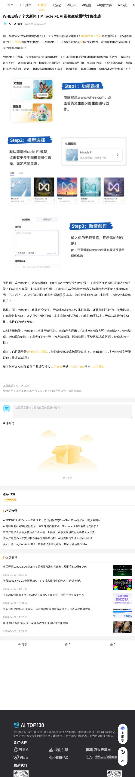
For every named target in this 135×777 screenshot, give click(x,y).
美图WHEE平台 (91, 36)
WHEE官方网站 (37, 351)
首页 (11, 5)
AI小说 (122, 5)
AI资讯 (41, 5)
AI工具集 (25, 5)
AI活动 (56, 5)
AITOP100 (77, 366)
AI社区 (71, 5)
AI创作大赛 (104, 5)
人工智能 (15, 42)
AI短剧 (86, 5)
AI (81, 42)
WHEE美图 (10, 499)
